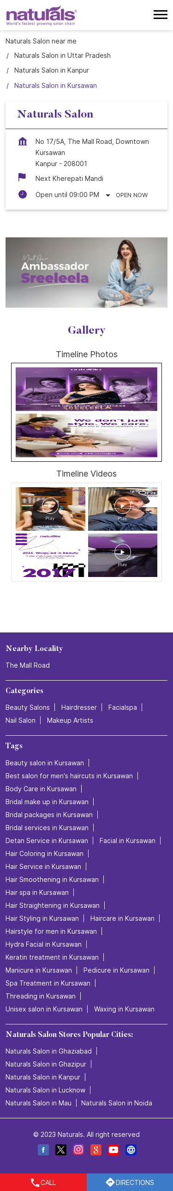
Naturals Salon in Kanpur (43, 1077)
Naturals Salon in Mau (39, 1103)
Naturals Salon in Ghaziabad (49, 1051)
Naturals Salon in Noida (116, 1103)
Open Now (132, 194)
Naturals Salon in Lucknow (45, 1090)
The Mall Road (28, 666)
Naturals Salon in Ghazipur (46, 1064)
